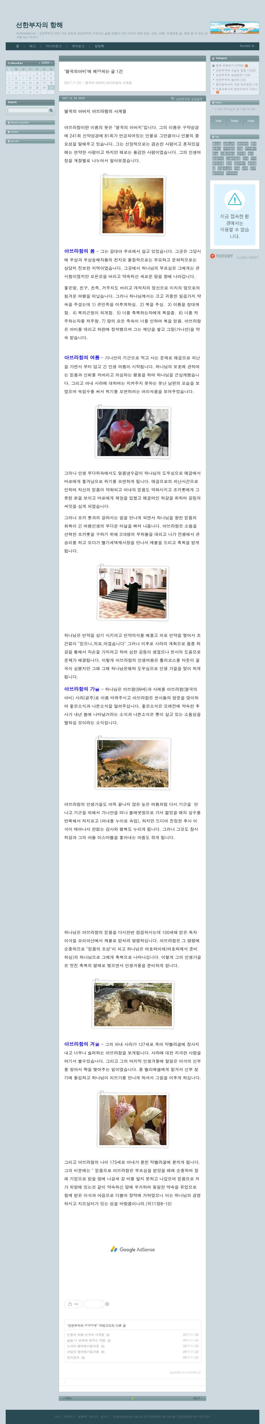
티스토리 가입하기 (247, 257)
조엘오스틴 (225, 168)
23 (37, 87)
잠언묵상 (240, 163)
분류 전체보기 (232, 65)
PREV (67, 1398)
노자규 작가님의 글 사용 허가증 (235, 109)
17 (44, 83)
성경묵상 (250, 149)
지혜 (237, 168)
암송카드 (218, 173)
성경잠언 (229, 149)
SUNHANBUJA (122, 1417)
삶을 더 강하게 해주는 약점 (86, 1340)
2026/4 (46, 62)
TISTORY (204, 1417)
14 (23, 83)
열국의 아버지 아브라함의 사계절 (108, 82)
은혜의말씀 (233, 158)
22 (30, 87)
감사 (251, 153)
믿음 (215, 153)
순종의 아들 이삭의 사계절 (85, 1334)
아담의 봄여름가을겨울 (83, 1351)
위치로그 (78, 46)
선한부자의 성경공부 (233, 75)
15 (30, 83)
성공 (253, 158)
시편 (245, 168)
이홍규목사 (227, 153)
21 (23, 87)
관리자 (93, 1417)
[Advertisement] (132, 881)
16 (37, 83)
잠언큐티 (242, 144)
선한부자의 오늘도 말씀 (236, 70)
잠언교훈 (218, 163)
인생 (253, 168)
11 (51, 78)
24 (44, 87)
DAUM (171, 1417)
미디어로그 (54, 46)
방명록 (99, 46)
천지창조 (73, 1357)
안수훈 (241, 153)
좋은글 (216, 144)
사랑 (240, 149)
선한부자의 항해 (39, 25)
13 (16, 83)
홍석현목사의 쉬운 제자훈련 (237, 84)
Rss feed (245, 46)
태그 (33, 46)
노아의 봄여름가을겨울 (83, 1346)
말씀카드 (218, 158)
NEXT (198, 1398)
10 (44, 78)
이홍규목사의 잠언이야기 (237, 90)
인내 (245, 158)
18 (51, 83)
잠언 (229, 163)
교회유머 (229, 144)
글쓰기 (105, 1417)
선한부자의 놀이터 (231, 80)
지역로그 (69, 1417)
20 (16, 87)
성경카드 (232, 173)
